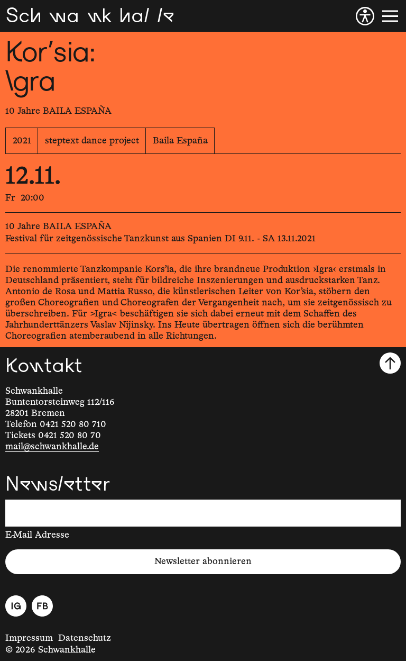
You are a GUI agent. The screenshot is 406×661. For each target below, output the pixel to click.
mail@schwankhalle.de (52, 446)
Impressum (29, 638)
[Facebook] (42, 606)
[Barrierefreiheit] (365, 16)
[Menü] (390, 16)
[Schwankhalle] (89, 16)
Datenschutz (84, 638)
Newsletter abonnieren (203, 561)
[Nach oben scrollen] (390, 363)
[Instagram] (15, 606)
